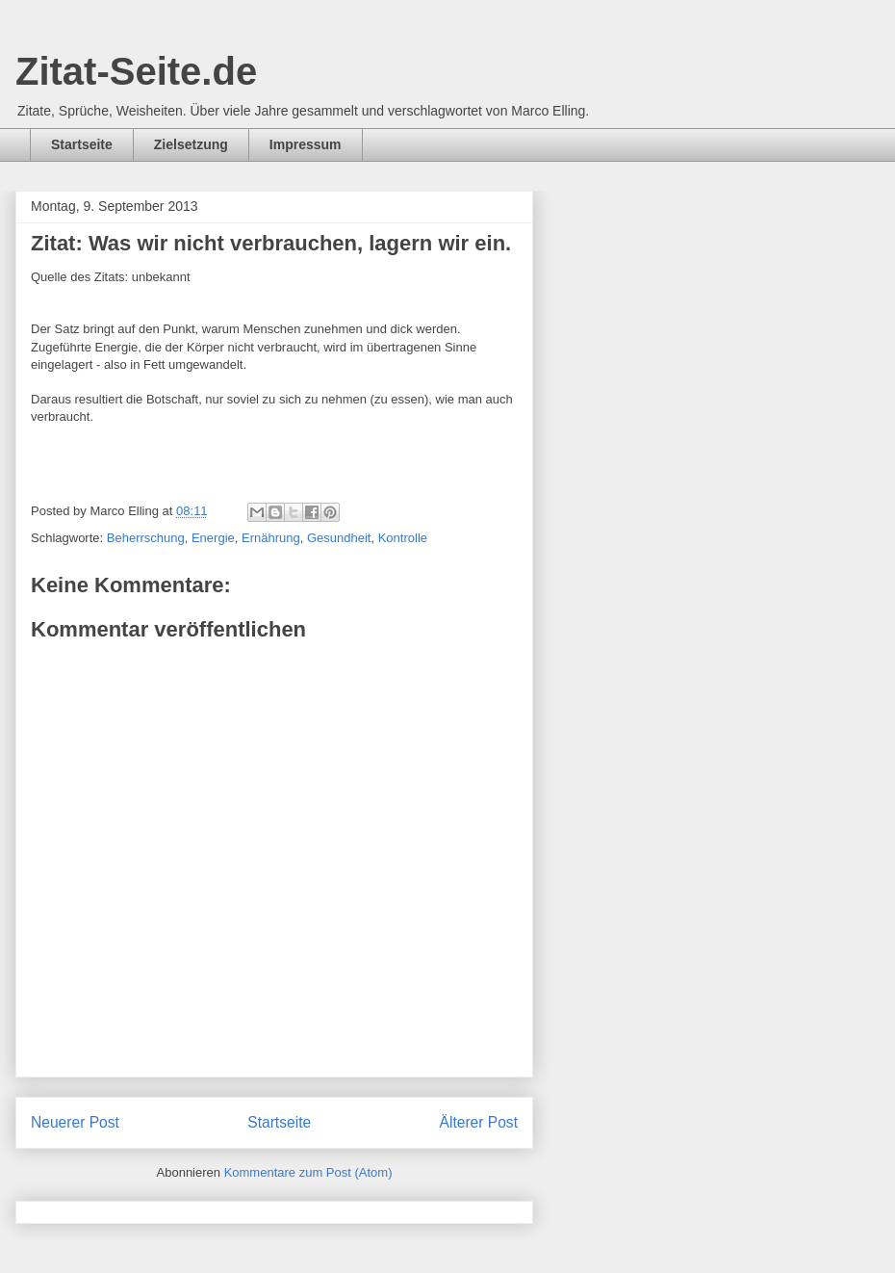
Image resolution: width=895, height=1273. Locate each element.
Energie (213, 538)
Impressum (305, 144)
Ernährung (271, 538)
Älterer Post (479, 1122)
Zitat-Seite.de (136, 71)
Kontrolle (402, 538)
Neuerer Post (75, 1122)
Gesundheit (339, 538)
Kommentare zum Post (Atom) (308, 1172)
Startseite (82, 144)
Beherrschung (146, 538)
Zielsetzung (191, 144)
